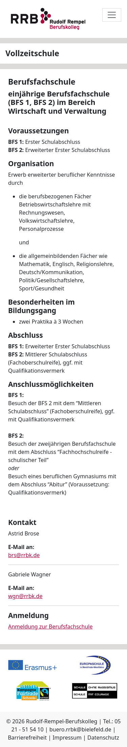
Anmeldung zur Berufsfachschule (50, 626)
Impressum (67, 737)
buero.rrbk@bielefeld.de (80, 729)
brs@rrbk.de (24, 555)
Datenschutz (103, 737)
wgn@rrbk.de (25, 596)
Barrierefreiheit (27, 737)
